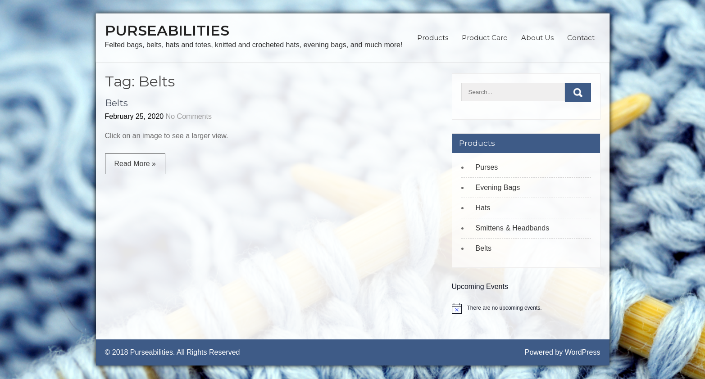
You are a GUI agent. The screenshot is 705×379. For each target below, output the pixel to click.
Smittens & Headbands (513, 228)
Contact (581, 37)
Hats (483, 208)
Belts (116, 103)
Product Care (485, 37)
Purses (487, 167)
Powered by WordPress (562, 352)
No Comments (189, 116)
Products (432, 37)
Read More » (135, 163)
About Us (537, 37)
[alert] (526, 308)
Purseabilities (167, 30)
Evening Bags (498, 187)
